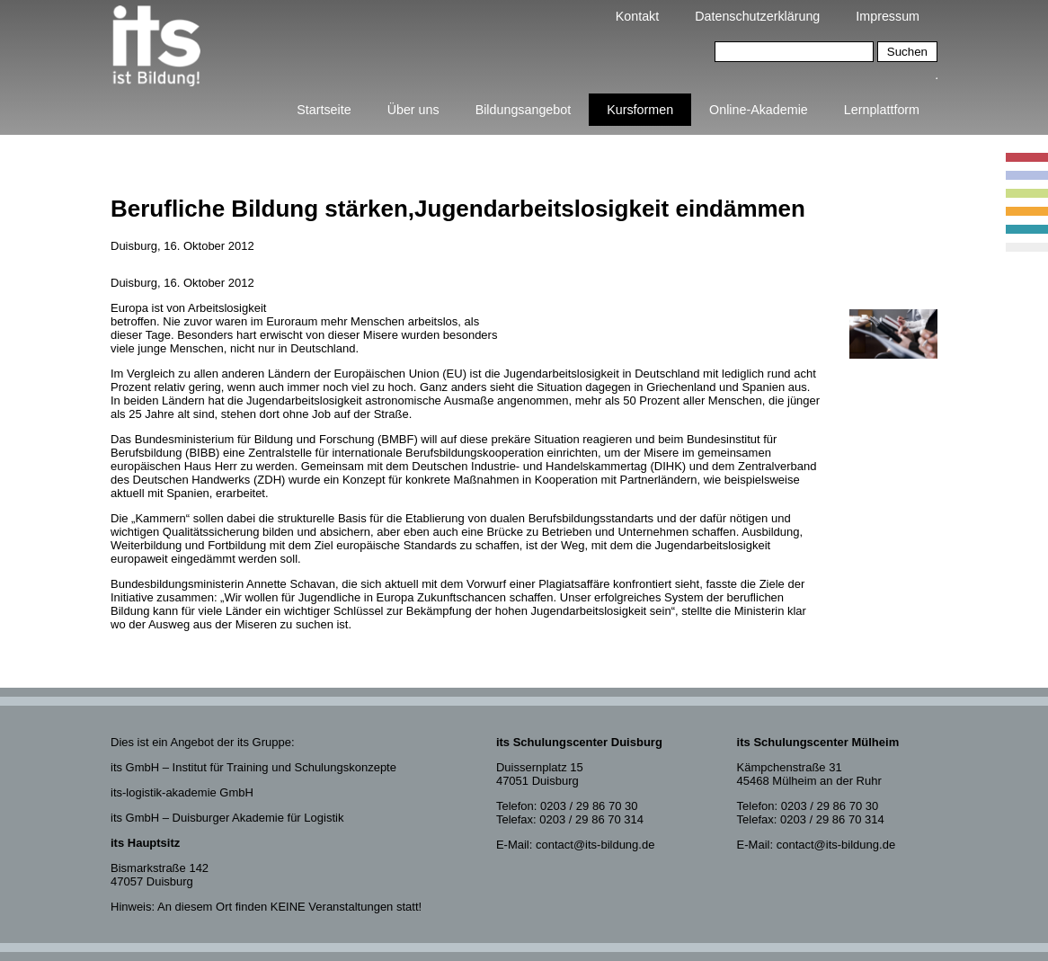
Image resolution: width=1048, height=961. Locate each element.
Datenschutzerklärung (757, 16)
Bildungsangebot (523, 109)
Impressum (887, 16)
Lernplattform (881, 109)
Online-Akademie (758, 109)
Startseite (324, 109)
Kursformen (640, 109)
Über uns (413, 109)
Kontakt (637, 16)
